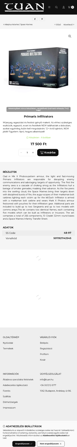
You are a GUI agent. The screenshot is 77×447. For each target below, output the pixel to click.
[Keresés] (56, 7)
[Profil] (64, 7)
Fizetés (6, 391)
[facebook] (35, 19)
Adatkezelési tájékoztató (15, 385)
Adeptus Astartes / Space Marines (18, 25)
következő (69, 25)
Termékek (8, 348)
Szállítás (7, 396)
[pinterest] (42, 19)
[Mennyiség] (27, 152)
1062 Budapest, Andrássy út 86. (55, 391)
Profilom (44, 354)
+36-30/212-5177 (48, 385)
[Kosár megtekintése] (71, 7)
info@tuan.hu (46, 379)
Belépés (44, 343)
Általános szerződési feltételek (18, 379)
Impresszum (9, 407)
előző (58, 25)
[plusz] (33, 152)
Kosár (43, 360)
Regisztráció (46, 348)
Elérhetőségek (10, 402)
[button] (49, 7)
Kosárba (47, 152)
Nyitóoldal (8, 343)
